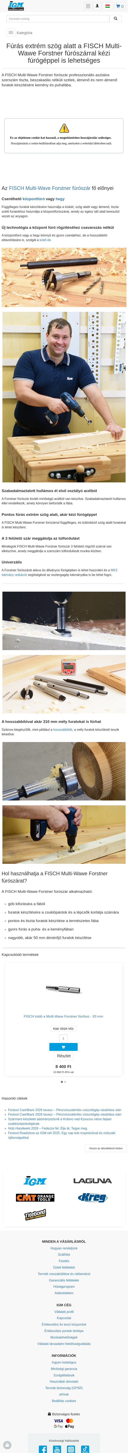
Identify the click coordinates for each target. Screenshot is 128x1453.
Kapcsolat (64, 1318)
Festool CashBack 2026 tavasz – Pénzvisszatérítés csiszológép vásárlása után (64, 1110)
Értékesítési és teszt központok (64, 1324)
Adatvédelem (64, 1293)
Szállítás (64, 1254)
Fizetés (64, 1261)
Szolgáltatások (63, 1375)
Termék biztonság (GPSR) (64, 1388)
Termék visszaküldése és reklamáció (64, 1274)
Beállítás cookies (64, 1401)
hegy (60, 199)
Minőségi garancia (64, 1369)
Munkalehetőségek (63, 1337)
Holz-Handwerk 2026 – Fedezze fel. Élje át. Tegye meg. (48, 1128)
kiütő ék (45, 240)
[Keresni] (115, 18)
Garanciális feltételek (64, 1280)
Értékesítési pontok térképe (64, 1331)
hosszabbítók (62, 729)
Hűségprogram (64, 1286)
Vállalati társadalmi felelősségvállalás (64, 1344)
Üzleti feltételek (64, 1267)
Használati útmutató (64, 1381)
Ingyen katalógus (64, 1362)
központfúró (33, 199)
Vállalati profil (64, 1312)
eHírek (64, 1394)
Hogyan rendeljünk (64, 1248)
